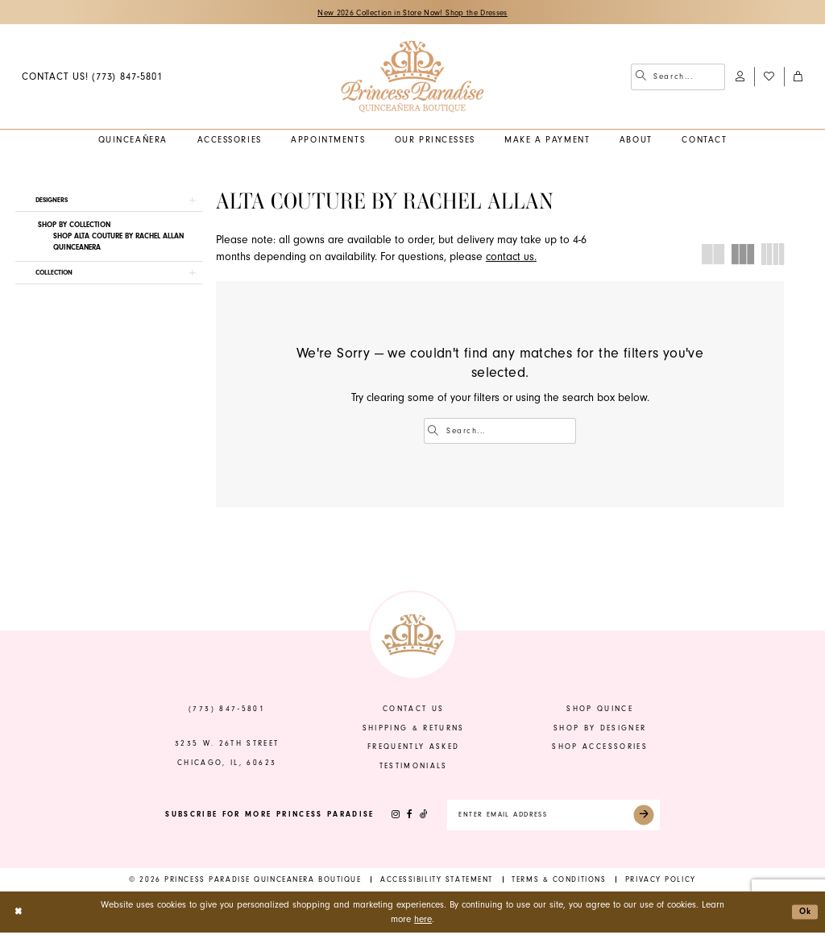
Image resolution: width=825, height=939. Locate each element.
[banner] (412, 78)
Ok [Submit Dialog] (804, 917)
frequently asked (413, 750)
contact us (413, 712)
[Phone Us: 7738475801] (92, 77)
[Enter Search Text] (678, 77)
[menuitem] (92, 77)
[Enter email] (553, 820)
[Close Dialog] (19, 918)
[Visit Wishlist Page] (768, 77)
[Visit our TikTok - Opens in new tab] (413, 820)
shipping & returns (414, 731)
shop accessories (600, 750)
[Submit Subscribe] (653, 820)
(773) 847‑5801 (227, 712)
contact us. (511, 258)
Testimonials (413, 768)
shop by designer (600, 731)
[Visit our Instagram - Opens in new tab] (384, 820)
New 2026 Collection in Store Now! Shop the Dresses (413, 13)
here (423, 925)
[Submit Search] (642, 77)
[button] (739, 77)
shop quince (599, 712)
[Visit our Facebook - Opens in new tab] (398, 820)
